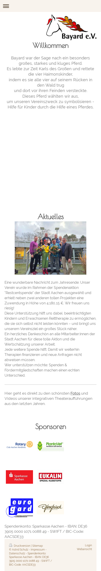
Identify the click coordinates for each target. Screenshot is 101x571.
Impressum (38, 549)
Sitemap (37, 545)
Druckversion (20, 545)
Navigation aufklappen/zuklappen (50, 6)
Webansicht (84, 549)
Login (88, 545)
